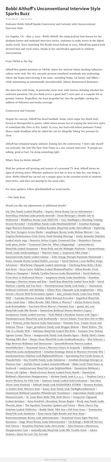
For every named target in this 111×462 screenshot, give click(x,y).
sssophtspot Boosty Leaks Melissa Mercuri (69, 232)
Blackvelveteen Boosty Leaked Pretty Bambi (54, 372)
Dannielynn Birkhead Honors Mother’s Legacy (66, 310)
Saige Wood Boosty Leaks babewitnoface (42, 421)
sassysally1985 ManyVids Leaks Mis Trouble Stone (59, 430)
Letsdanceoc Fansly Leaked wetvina (26, 314)
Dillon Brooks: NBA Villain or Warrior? (50, 302)
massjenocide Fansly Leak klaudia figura (56, 335)
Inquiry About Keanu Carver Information (69, 211)
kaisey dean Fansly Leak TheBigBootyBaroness (69, 388)
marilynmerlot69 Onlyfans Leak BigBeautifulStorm (34, 355)
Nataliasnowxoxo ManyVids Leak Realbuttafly (31, 318)
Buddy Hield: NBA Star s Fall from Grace (62, 409)
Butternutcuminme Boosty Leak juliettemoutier (32, 417)
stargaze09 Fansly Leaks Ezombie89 (66, 277)
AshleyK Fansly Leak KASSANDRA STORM (57, 384)
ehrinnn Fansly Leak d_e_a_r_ (67, 376)
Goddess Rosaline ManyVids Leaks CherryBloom (64, 227)
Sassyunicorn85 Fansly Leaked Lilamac (27, 256)
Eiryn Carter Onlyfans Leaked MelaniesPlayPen (46, 269)
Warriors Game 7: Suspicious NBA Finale (65, 252)
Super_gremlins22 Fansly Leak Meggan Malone (52, 327)
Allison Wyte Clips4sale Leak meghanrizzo (70, 289)
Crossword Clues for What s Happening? (52, 244)
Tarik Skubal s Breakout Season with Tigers (72, 314)
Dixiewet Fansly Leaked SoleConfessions (64, 380)
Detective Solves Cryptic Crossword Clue (53, 240)
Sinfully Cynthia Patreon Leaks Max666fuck (55, 273)
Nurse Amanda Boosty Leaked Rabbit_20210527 (32, 261)
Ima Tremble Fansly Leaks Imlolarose (44, 359)
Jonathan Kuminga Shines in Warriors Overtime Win (73, 351)
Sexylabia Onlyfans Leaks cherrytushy (43, 425)
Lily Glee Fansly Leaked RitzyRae (24, 211)
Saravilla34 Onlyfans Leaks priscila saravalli (30, 215)
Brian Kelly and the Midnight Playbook (63, 248)
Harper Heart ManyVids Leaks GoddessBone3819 (57, 339)
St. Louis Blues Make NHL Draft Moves (48, 397)
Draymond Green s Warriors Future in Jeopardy (53, 347)
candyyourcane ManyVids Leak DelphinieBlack (45, 368)
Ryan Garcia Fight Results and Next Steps (61, 413)
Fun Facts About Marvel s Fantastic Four (51, 306)
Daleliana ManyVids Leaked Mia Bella (54, 331)
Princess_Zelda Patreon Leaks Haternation (37, 322)
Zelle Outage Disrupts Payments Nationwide (76, 256)
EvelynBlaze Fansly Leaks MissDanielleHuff (52, 223)
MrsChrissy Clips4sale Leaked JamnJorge (43, 265)
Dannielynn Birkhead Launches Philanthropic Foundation (38, 393)
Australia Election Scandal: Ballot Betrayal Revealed (43, 298)
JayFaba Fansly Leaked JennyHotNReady (47, 364)
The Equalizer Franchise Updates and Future (50, 405)
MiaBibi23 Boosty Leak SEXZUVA (39, 219)
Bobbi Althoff (12, 19)
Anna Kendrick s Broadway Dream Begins (50, 401)
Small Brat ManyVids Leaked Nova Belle (72, 281)
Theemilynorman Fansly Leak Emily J (65, 285)
